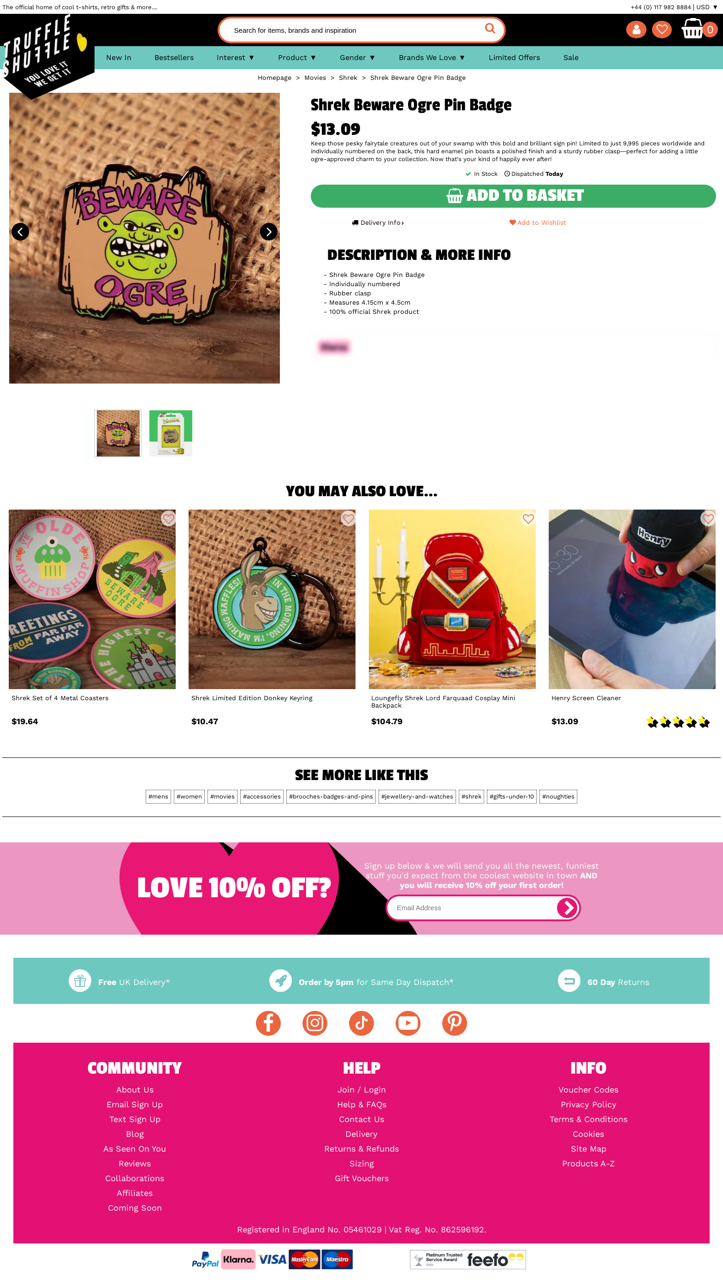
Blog (135, 1134)
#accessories (262, 796)
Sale (571, 57)
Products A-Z (588, 1163)
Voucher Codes (588, 1090)
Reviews (135, 1163)
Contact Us (361, 1119)
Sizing (362, 1163)
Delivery (361, 1134)
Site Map (588, 1149)
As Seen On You (134, 1149)
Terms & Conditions (589, 1119)
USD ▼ (707, 7)
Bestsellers (174, 57)
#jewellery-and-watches (417, 796)
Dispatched (533, 173)
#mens (158, 796)
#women (189, 796)
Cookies (588, 1134)
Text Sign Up (134, 1119)
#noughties (558, 796)
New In (118, 57)
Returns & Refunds (361, 1149)
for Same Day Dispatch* (361, 982)
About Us (135, 1090)
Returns (603, 982)
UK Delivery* (119, 982)
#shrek (471, 796)
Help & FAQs (361, 1104)
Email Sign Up (135, 1104)
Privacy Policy (588, 1104)
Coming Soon (135, 1208)
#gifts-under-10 (512, 796)
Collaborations (134, 1178)
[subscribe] (567, 908)
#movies (222, 796)
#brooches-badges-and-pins (331, 796)
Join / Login (362, 1090)
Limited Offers (514, 57)
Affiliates (135, 1193)
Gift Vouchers (362, 1178)
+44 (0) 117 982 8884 (661, 7)
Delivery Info (377, 222)
